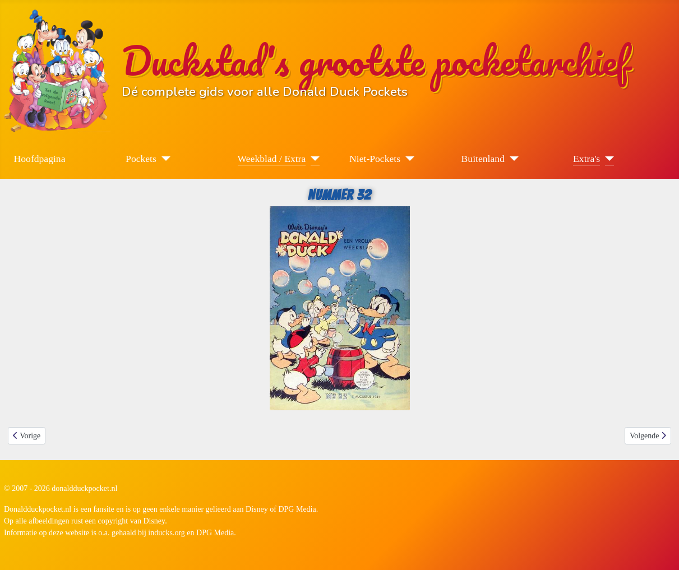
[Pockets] (163, 158)
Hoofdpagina (40, 158)
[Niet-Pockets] (407, 158)
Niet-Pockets (374, 158)
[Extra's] (607, 158)
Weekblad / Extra (272, 158)
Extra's (586, 158)
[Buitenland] (512, 158)
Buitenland (483, 158)
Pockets (141, 158)
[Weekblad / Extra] (313, 158)
